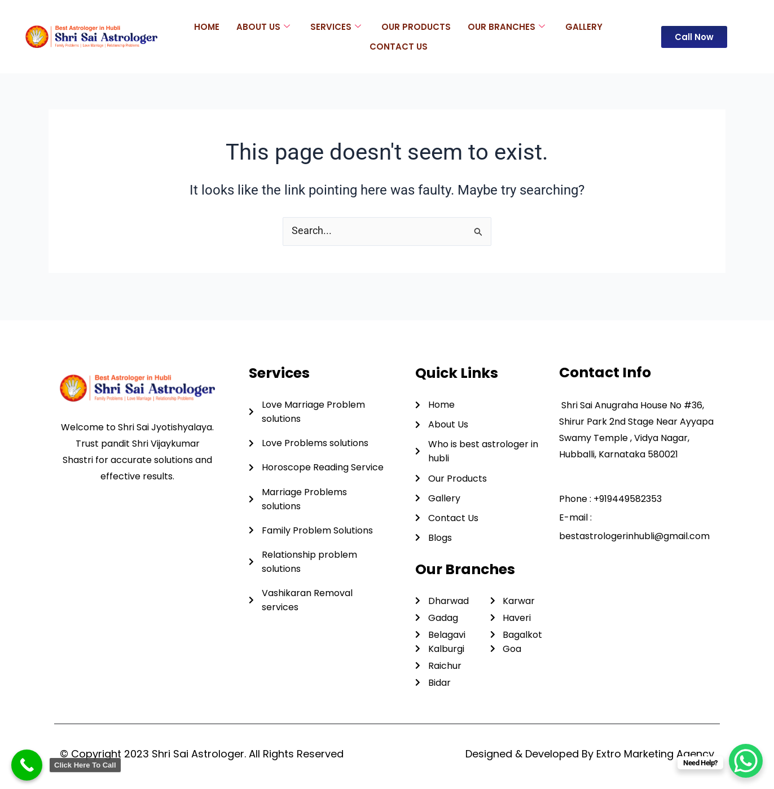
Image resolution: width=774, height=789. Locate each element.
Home (206, 26)
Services (335, 26)
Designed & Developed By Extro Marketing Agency (589, 754)
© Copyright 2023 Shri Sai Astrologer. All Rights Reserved (202, 754)
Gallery (584, 26)
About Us (263, 26)
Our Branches (506, 26)
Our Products (416, 26)
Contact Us (399, 46)
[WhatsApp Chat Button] (746, 761)
